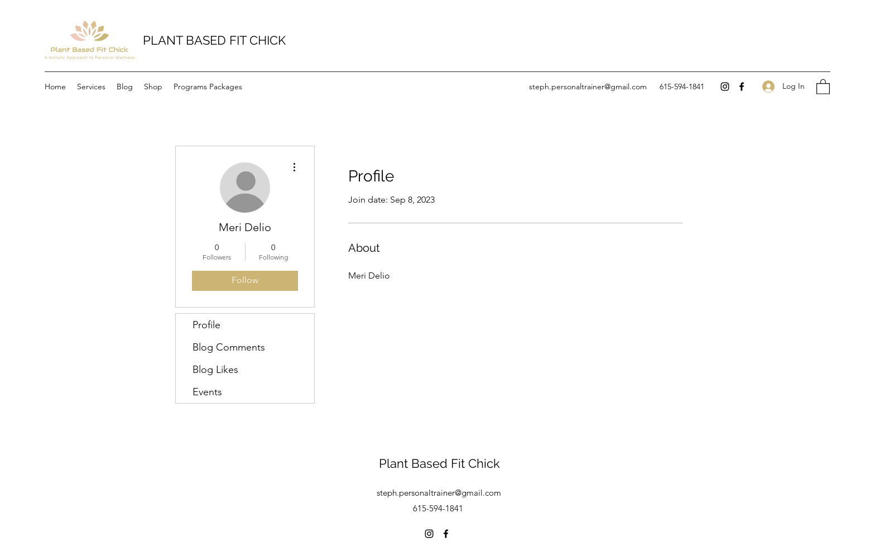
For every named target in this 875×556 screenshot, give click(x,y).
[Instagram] (724, 86)
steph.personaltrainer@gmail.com (588, 87)
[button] (823, 86)
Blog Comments (229, 347)
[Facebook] (741, 86)
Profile (206, 325)
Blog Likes (215, 369)
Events (207, 392)
